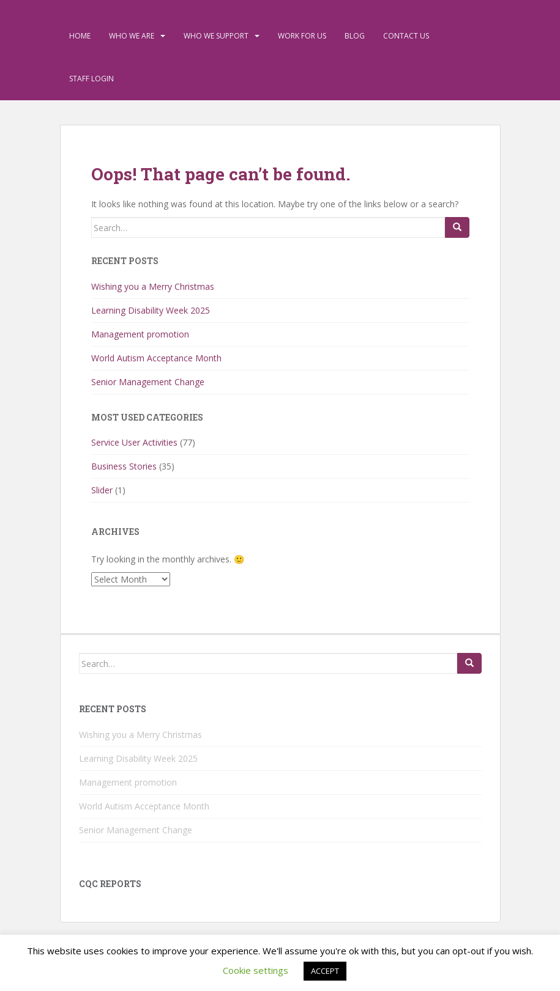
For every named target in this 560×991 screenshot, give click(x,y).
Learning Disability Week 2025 (150, 310)
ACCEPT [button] (325, 970)
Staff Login (91, 78)
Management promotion (140, 334)
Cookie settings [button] (255, 970)
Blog (355, 36)
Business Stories (124, 466)
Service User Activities (134, 442)
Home (80, 36)
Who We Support (216, 36)
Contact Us (406, 36)
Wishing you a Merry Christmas (152, 286)
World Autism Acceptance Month (156, 358)
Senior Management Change (147, 382)
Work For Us (302, 36)
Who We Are (131, 36)
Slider (102, 490)
